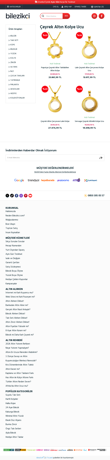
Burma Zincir (11, 424)
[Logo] (18, 15)
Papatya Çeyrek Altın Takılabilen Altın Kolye (55, 69)
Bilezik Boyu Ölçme (14, 271)
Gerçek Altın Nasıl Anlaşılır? (18, 309)
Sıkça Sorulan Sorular (15, 241)
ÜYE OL (56, 6)
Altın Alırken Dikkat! (15, 301)
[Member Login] (66, 7)
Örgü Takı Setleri (13, 428)
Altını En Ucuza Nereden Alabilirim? (22, 352)
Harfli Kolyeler (12, 399)
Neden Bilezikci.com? (15, 215)
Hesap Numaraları (13, 245)
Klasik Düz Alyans (13, 420)
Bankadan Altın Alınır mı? (17, 305)
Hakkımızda (11, 211)
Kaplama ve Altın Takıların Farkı (20, 373)
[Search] (55, 16)
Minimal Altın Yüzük (15, 416)
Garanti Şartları (12, 262)
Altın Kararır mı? (13, 369)
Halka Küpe (11, 403)
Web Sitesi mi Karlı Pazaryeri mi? (20, 297)
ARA (66, 15)
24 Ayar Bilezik (12, 407)
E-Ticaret (49, 457)
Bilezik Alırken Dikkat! (15, 313)
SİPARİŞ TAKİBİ (80, 6)
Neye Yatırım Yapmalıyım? (17, 348)
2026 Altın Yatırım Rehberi (18, 344)
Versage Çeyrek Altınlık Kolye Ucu (89, 121)
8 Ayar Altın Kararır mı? (16, 330)
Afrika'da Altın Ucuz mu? (17, 386)
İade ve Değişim (13, 258)
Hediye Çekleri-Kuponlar (17, 279)
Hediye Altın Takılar (14, 437)
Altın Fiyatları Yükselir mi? (17, 326)
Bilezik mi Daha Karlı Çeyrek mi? (20, 335)
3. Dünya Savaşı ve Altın (16, 356)
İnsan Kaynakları (13, 232)
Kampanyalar (11, 283)
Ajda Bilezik (11, 433)
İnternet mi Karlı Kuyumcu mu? (19, 292)
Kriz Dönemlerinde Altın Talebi (20, 365)
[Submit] (100, 157)
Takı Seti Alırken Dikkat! (16, 318)
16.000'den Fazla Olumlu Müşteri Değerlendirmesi (55, 172)
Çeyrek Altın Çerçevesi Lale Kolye (55, 121)
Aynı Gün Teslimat (14, 254)
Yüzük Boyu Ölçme (14, 275)
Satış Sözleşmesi (13, 267)
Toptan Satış (12, 228)
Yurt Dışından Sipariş (15, 250)
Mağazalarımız (12, 220)
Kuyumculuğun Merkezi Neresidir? (21, 360)
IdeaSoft (40, 457)
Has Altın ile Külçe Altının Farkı (19, 377)
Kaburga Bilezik (12, 412)
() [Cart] (97, 6)
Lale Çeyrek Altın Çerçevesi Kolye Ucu (89, 69)
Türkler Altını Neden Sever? (18, 381)
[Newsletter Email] (55, 157)
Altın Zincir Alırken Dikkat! (17, 322)
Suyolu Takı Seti (13, 395)
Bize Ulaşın (10, 224)
